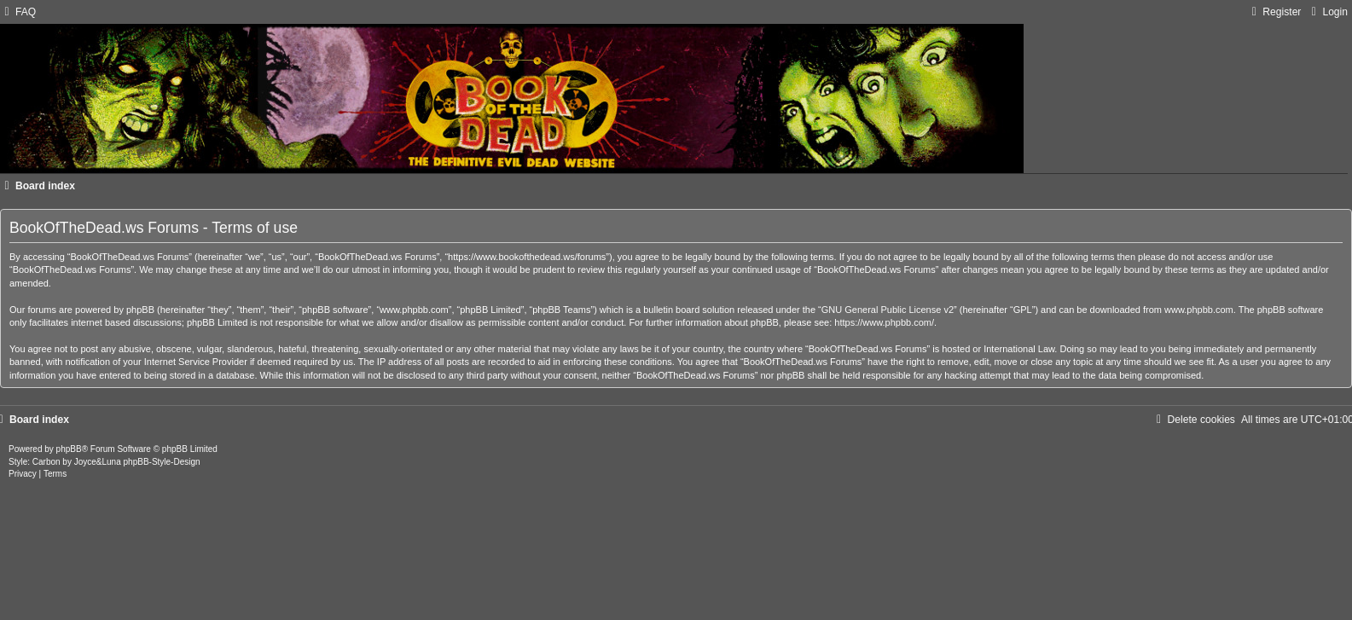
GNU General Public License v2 (887, 309)
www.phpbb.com (1198, 309)
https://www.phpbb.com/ (884, 322)
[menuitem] (18, 12)
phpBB (69, 449)
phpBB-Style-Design (162, 461)
